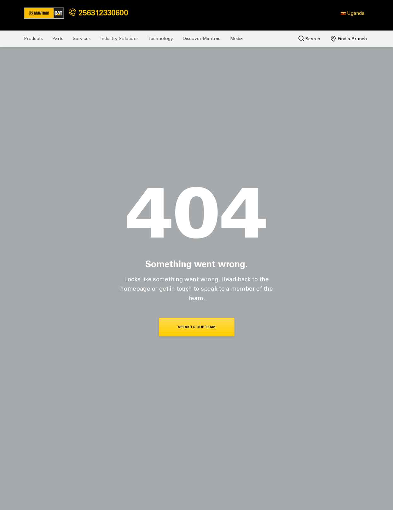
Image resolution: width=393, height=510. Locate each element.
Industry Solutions (119, 38)
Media (236, 38)
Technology (160, 38)
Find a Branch (349, 39)
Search (309, 39)
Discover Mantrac (201, 38)
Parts (57, 38)
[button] (352, 13)
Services (82, 38)
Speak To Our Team (197, 327)
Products (33, 38)
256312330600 (98, 12)
